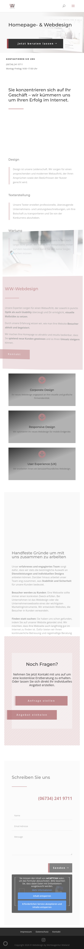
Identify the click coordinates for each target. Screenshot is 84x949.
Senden (59, 876)
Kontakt (15, 351)
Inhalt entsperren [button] (42, 904)
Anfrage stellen (35, 700)
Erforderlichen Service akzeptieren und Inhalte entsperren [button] (42, 914)
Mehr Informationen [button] (42, 898)
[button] (5, 943)
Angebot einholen (25, 714)
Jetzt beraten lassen (33, 43)
